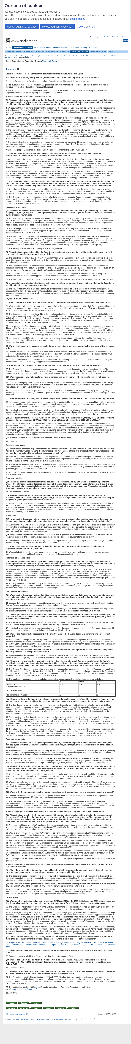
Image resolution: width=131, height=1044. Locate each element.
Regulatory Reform (11, 57)
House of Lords (28, 52)
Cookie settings (86, 26)
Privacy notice (76, 1019)
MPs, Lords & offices (42, 48)
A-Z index (8, 1019)
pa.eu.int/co (19, 989)
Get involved (74, 48)
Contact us (125, 37)
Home (8, 48)
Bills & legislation (52, 52)
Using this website (57, 1019)
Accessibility (94, 37)
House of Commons (13, 52)
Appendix (11, 69)
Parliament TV (95, 52)
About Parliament (60, 48)
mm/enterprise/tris (31, 989)
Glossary (16, 1019)
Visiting (84, 48)
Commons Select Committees (113, 56)
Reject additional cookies (56, 26)
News (104, 52)
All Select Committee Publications (91, 56)
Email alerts (104, 37)
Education (93, 48)
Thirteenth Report (50, 61)
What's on (40, 52)
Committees (64, 52)
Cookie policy (86, 1019)
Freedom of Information (37, 1019)
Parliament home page (21, 56)
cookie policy (77, 18)
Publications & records (79, 52)
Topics (110, 52)
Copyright (68, 1019)
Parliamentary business (22, 48)
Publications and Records (55, 56)
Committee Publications (71, 56)
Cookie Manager (96, 1019)
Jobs (47, 1019)
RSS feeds (115, 37)
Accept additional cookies (22, 26)
